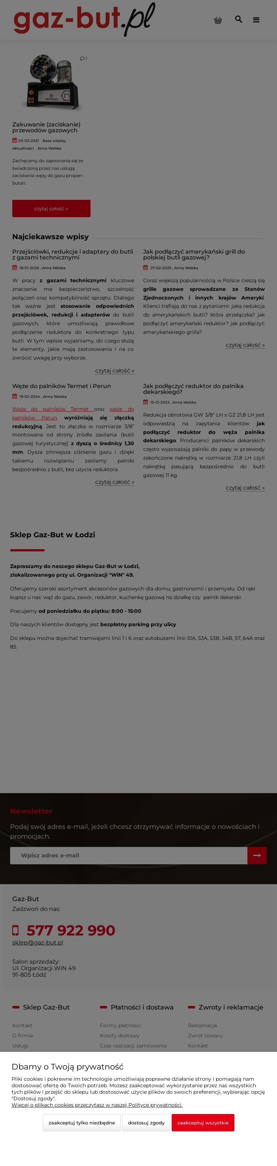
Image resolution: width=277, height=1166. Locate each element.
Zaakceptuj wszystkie (203, 1123)
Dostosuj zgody (146, 1123)
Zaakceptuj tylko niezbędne (82, 1123)
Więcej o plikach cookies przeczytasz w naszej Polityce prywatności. (97, 1105)
